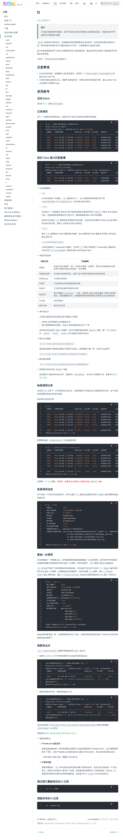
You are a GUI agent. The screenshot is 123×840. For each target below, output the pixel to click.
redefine (9, 137)
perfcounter (10, 123)
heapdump (10, 75)
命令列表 (63, 3)
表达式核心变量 (11, 32)
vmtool (8, 193)
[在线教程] (46, 3)
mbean (8, 103)
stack (8, 158)
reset (8, 141)
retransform (10, 144)
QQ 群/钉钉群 (10, 224)
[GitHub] (91, 3)
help (7, 78)
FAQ (6, 204)
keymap (9, 96)
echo (8, 64)
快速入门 (8, 20)
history (8, 82)
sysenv (8, 165)
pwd (7, 130)
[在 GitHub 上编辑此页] (47, 819)
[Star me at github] (16, 212)
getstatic (9, 68)
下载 (70, 3)
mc (7, 106)
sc (7, 148)
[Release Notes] (16, 220)
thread (8, 176)
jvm (7, 92)
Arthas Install (9, 24)
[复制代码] (111, 122)
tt (6, 183)
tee (7, 172)
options (9, 120)
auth (7, 40)
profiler (8, 127)
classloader (10, 50)
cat (7, 47)
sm (7, 155)
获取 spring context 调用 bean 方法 (61, 733)
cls (7, 54)
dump (8, 61)
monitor (9, 113)
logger (8, 99)
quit (7, 134)
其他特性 (8, 200)
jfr (6, 89)
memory (9, 110)
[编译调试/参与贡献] (16, 216)
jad (7, 85)
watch (8, 196)
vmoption (9, 189)
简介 (6, 16)
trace (8, 179)
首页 (37, 3)
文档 (55, 3)
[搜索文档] (110, 3)
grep (7, 71)
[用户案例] (16, 208)
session (9, 151)
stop (7, 162)
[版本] (77, 3)
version (9, 186)
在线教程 (43, 20)
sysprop (9, 169)
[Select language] (85, 3)
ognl (7, 116)
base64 (9, 43)
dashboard (10, 57)
